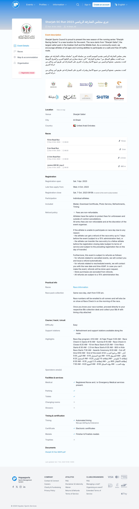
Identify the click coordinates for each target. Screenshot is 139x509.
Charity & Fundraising (52, 487)
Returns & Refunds (72, 490)
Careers (47, 484)
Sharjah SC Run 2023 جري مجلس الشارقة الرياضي (77, 22)
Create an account (101, 4)
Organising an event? (94, 487)
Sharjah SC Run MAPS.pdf (55, 452)
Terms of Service (71, 494)
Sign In (88, 4)
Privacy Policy (49, 490)
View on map (61, 110)
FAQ (67, 481)
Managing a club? (93, 484)
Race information (80, 287)
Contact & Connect (51, 481)
